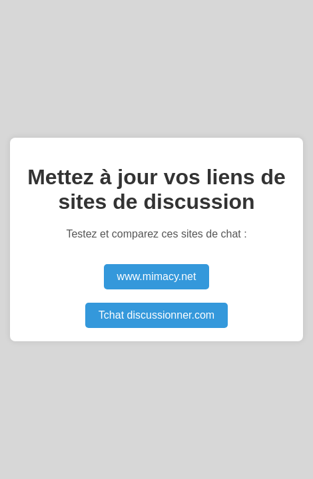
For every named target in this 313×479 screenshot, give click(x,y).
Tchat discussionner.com (156, 315)
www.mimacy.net (156, 276)
